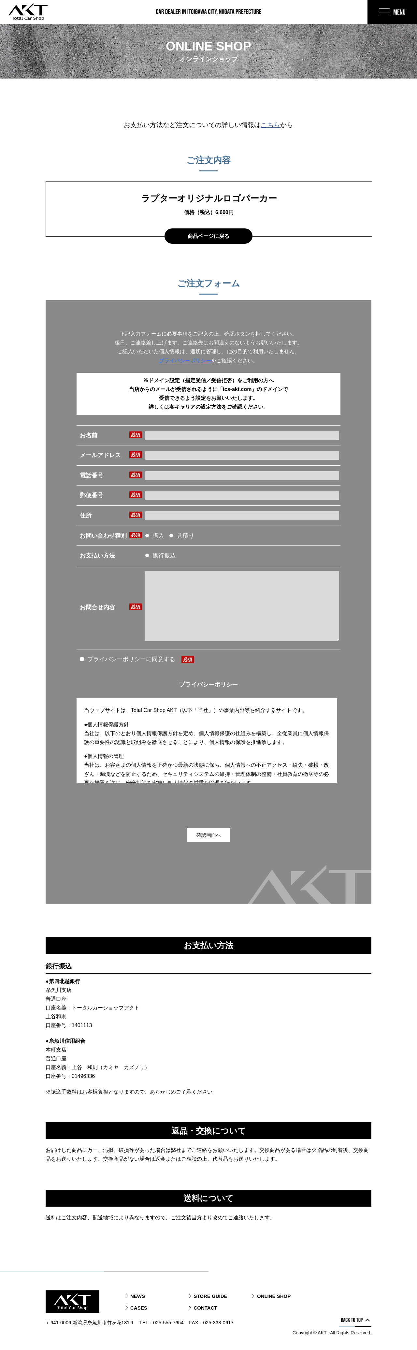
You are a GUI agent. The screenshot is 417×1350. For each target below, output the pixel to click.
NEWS (137, 1296)
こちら (270, 124)
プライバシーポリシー (185, 360)
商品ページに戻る (208, 236)
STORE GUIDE (210, 1296)
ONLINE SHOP (274, 1296)
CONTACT (205, 1308)
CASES (138, 1308)
